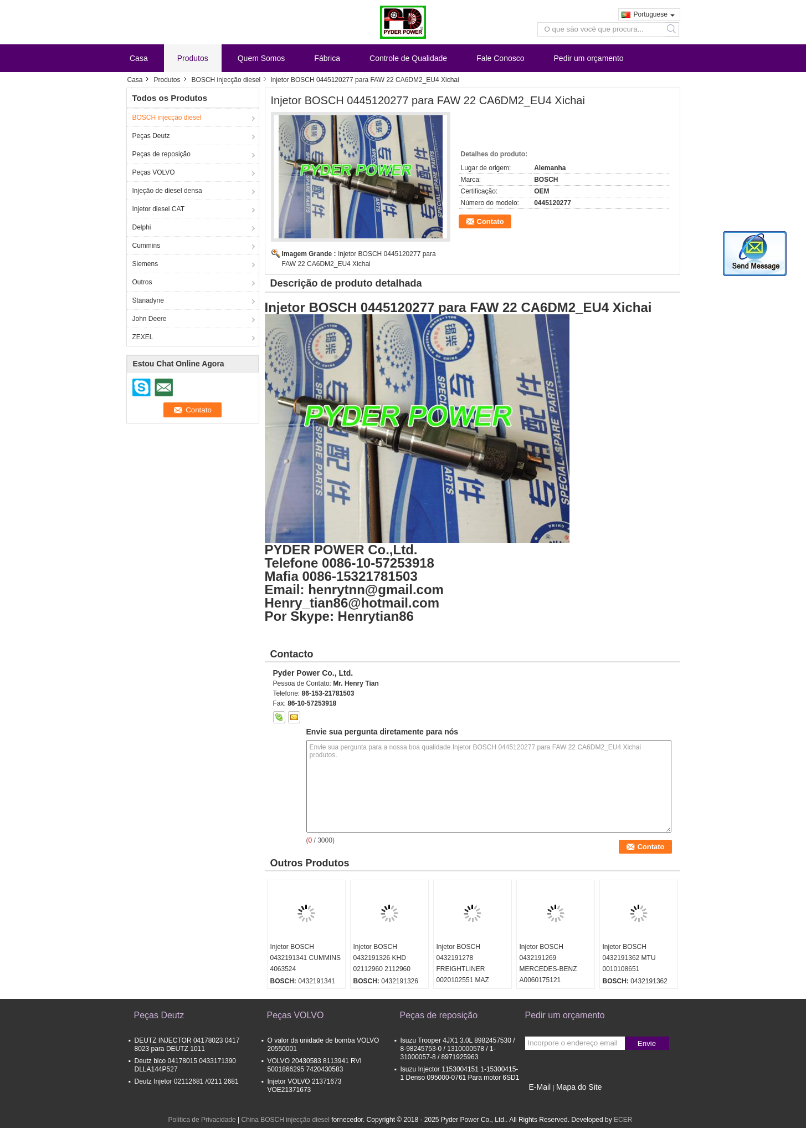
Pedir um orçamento (589, 58)
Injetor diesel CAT (158, 209)
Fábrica (327, 58)
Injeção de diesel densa (167, 191)
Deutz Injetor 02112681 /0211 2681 (187, 1081)
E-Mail (540, 1087)
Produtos (192, 58)
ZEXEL (142, 337)
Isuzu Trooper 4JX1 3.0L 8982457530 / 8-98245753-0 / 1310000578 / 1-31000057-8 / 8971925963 (458, 1049)
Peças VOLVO (153, 172)
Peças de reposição (161, 154)
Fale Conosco (500, 58)
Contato (490, 221)
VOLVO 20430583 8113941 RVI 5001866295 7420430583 (315, 1065)
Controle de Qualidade (408, 58)
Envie (647, 1043)
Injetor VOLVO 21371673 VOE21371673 (305, 1086)
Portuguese (654, 14)
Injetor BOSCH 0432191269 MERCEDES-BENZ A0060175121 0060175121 (548, 969)
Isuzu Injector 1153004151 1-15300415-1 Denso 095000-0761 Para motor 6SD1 (460, 1073)
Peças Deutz (151, 136)
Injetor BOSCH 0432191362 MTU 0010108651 (629, 958)
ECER (623, 1120)
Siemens (145, 264)
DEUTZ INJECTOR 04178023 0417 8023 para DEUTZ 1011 (187, 1045)
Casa (139, 58)
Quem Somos (261, 58)
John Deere (149, 319)
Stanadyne (148, 300)
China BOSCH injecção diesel (285, 1120)
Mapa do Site (579, 1087)
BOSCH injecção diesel (226, 80)
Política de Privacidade (202, 1120)
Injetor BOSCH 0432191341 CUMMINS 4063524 (305, 958)
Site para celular (552, 1101)
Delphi (141, 227)
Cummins (146, 245)
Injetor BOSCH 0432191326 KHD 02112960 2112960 (381, 958)
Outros (142, 282)
